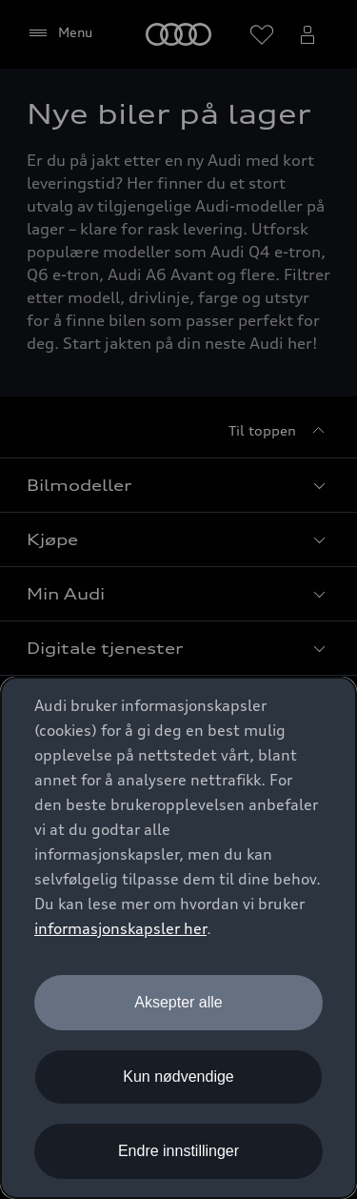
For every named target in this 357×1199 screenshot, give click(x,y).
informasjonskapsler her (120, 928)
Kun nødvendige (178, 1076)
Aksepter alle (178, 1002)
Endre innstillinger (178, 1151)
